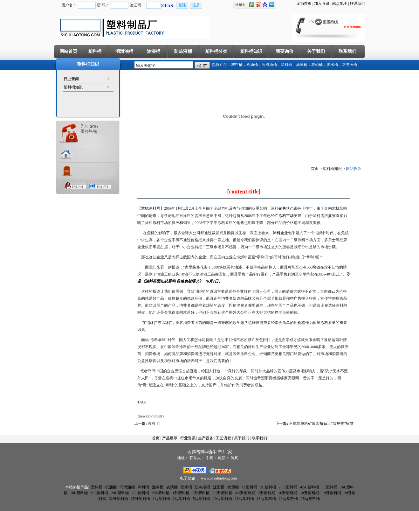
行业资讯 (188, 438)
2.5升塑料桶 (222, 493)
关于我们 (316, 51)
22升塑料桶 (118, 498)
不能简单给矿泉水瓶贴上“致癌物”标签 (321, 423)
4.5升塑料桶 (245, 493)
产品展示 (169, 438)
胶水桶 (332, 64)
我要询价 (284, 51)
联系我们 (357, 3)
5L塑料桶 (329, 487)
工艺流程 (223, 438)
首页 (156, 438)
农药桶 (317, 64)
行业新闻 (71, 79)
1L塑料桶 (249, 487)
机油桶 (252, 64)
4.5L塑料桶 (309, 487)
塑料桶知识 (251, 51)
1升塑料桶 (180, 493)
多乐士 (330, 240)
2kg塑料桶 (181, 498)
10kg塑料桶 (222, 498)
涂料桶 (286, 64)
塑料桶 (94, 51)
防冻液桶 (183, 51)
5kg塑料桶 (201, 498)
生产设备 (205, 438)
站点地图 (339, 3)
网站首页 (68, 51)
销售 (282, 208)
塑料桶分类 (216, 51)
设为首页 (304, 3)
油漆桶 (153, 51)
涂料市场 (286, 216)
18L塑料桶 (79, 493)
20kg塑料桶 (288, 498)
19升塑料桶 (331, 493)
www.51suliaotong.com (219, 478)
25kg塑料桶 (310, 498)
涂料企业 (280, 233)
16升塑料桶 (287, 493)
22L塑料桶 (140, 493)
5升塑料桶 (266, 493)
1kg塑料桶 (161, 498)
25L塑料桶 (160, 493)
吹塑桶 (233, 487)
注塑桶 (218, 487)
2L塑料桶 (268, 487)
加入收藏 (321, 3)
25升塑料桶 (140, 498)
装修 (196, 267)
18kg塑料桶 (266, 498)
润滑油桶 (124, 51)
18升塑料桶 (309, 493)
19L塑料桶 (99, 493)
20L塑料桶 (119, 493)
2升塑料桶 (201, 493)
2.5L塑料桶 (288, 487)
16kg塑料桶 (244, 498)
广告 (297, 298)
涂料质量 (328, 322)
